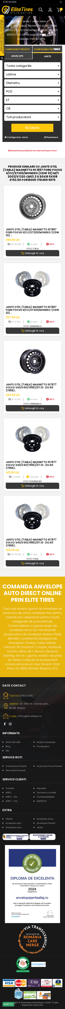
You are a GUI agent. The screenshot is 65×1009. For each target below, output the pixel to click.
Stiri (7, 750)
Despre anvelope (46, 742)
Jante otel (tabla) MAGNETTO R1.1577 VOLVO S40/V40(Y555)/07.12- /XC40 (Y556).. (31, 387)
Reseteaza (51, 137)
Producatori (43, 746)
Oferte (9, 818)
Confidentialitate (45, 796)
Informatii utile (13, 742)
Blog (8, 746)
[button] (41, 9)
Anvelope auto (13, 823)
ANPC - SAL (11, 796)
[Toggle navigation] (61, 2)
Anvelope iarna (45, 818)
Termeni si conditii (46, 792)
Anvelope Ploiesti (46, 823)
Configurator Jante (16, 137)
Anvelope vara (13, 827)
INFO (50, 244)
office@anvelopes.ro (30, 716)
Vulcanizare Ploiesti (16, 766)
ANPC (9, 792)
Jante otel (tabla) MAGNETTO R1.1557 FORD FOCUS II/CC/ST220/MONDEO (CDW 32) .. (32, 232)
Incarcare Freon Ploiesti (49, 766)
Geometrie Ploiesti (15, 770)
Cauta (32, 128)
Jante (25, 21)
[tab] (17, 55)
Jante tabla (39, 21)
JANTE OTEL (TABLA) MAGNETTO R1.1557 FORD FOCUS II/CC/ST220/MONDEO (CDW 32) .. (32, 310)
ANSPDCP (42, 801)
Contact (10, 788)
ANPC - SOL (12, 801)
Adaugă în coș (32, 253)
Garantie (41, 788)
